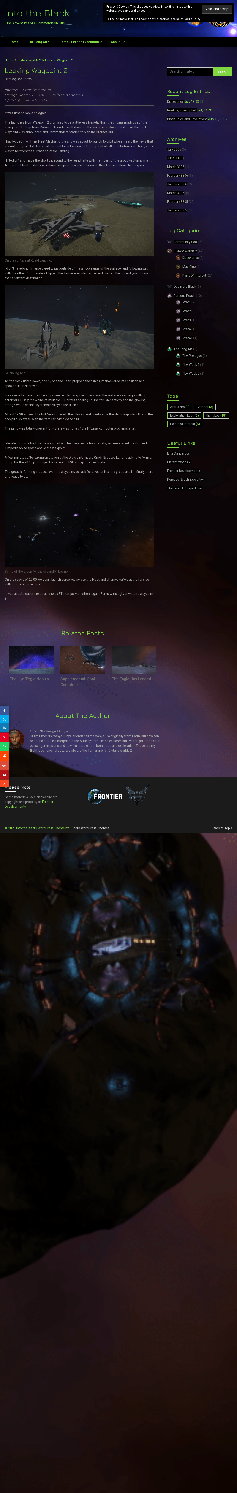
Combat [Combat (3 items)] (205, 407)
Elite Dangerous (178, 453)
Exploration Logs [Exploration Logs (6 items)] (184, 415)
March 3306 (175, 167)
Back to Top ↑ (222, 828)
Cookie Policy (191, 19)
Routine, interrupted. (182, 110)
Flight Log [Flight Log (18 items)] (216, 415)
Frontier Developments (183, 471)
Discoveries (175, 101)
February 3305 (177, 201)
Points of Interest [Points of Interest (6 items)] (185, 424)
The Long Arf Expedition (184, 488)
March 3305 (175, 193)
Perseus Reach (184, 296)
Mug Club (189, 266)
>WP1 (186, 302)
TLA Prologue (192, 356)
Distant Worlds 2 (29, 60)
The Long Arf (37, 42)
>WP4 (186, 329)
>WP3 (186, 320)
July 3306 (174, 149)
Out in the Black (185, 286)
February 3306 (177, 175)
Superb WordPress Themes (89, 828)
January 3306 (177, 184)
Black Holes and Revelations (187, 119)
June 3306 (175, 158)
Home (14, 42)
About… (116, 42)
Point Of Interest (194, 275)
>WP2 (186, 311)
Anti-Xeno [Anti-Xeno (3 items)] (180, 407)
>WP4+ (187, 338)
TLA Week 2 (190, 373)
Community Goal (186, 242)
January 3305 (177, 210)
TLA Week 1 (190, 364)
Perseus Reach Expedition (79, 42)
